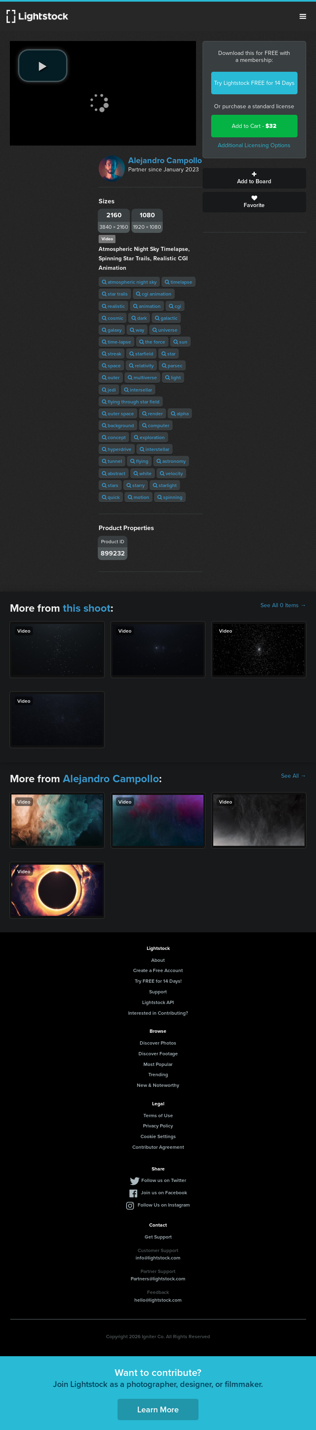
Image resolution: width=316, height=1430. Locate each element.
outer (111, 377)
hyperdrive (116, 449)
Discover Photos (158, 1042)
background (118, 425)
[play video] (42, 65)
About (158, 959)
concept (114, 437)
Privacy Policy (158, 1125)
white (143, 473)
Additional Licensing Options (254, 145)
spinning (169, 497)
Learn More (158, 1409)
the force (152, 341)
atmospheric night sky (129, 281)
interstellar (154, 449)
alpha (180, 413)
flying (139, 461)
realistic (113, 306)
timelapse (178, 281)
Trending (158, 1074)
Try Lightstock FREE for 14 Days (254, 83)
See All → (293, 776)
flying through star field (130, 401)
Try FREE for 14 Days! (158, 980)
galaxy (112, 329)
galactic (166, 317)
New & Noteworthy (158, 1085)
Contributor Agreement (158, 1146)
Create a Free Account (158, 970)
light (173, 377)
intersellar (138, 389)
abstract (113, 473)
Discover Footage (158, 1053)
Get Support (158, 1236)
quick (111, 497)
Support (158, 991)
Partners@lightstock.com (158, 1278)
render (152, 413)
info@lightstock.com (158, 1257)
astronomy (171, 461)
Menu (302, 16)
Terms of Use (158, 1115)
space (111, 365)
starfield (141, 353)
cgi (175, 306)
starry (136, 485)
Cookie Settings (158, 1136)
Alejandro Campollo (165, 160)
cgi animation (153, 293)
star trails (115, 293)
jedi (109, 389)
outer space (118, 413)
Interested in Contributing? (158, 1012)
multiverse (142, 377)
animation (147, 306)
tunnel (112, 461)
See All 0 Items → (283, 605)
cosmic (112, 317)
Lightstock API (158, 1002)
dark (139, 317)
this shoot (87, 608)
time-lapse (116, 341)
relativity (141, 365)
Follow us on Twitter (163, 1180)
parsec (172, 365)
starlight (165, 485)
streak (111, 353)
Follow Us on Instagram (164, 1204)
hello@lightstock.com (158, 1299)
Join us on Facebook (164, 1192)
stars (110, 485)
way (137, 329)
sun (180, 341)
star (168, 353)
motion (138, 497)
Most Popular (158, 1064)
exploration (149, 437)
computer (155, 425)
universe (165, 329)
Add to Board (254, 178)
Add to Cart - (254, 126)
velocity (171, 473)
